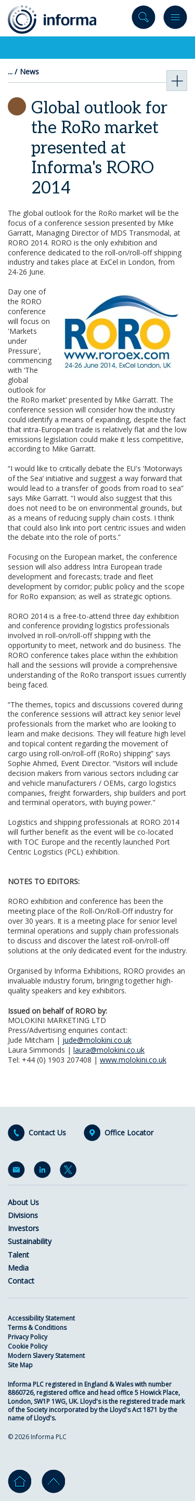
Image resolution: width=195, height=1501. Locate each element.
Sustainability (29, 1241)
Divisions (23, 1215)
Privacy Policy (27, 1336)
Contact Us (47, 1132)
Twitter (70, 1171)
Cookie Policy (27, 1346)
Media (18, 1268)
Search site (143, 19)
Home (19, 1481)
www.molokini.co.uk (133, 1060)
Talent (18, 1255)
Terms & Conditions (37, 1327)
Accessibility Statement (41, 1318)
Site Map (20, 1365)
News (29, 71)
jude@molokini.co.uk (97, 1040)
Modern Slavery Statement (46, 1355)
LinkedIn (44, 1171)
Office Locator (129, 1132)
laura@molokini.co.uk (109, 1050)
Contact (21, 1281)
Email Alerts (18, 1171)
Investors (23, 1228)
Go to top (53, 1481)
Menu (175, 19)
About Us (23, 1202)
